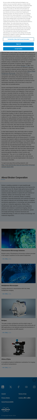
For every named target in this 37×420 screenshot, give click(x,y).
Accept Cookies (18, 48)
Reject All (18, 44)
